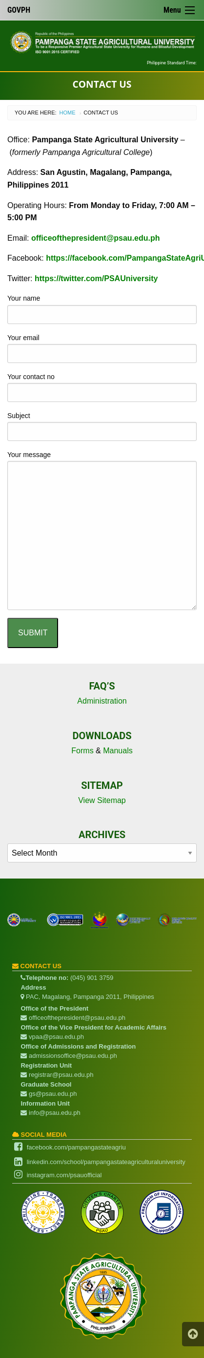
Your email (102, 348)
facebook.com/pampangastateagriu (76, 1147)
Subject (102, 426)
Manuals (117, 750)
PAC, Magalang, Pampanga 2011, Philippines (87, 996)
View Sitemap (102, 800)
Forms (82, 750)
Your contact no (102, 387)
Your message (102, 530)
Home (68, 112)
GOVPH (18, 10)
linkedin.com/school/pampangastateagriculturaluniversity (106, 1162)
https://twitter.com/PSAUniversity (96, 278)
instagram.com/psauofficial (64, 1175)
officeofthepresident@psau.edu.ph (95, 238)
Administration (101, 701)
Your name (102, 309)
